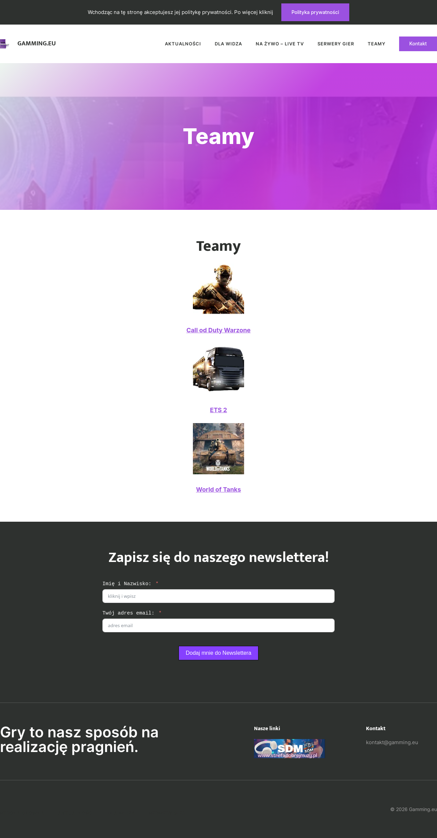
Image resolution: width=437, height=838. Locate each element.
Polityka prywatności (315, 12)
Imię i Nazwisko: (127, 583)
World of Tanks (218, 489)
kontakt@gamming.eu (392, 742)
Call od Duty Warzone (218, 330)
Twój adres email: (128, 613)
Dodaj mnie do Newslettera (218, 653)
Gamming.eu (36, 43)
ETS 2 (218, 410)
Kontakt (418, 43)
